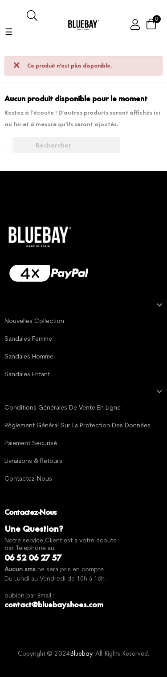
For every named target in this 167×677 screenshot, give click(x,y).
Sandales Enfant (27, 374)
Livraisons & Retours (33, 461)
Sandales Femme (28, 339)
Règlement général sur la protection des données (77, 425)
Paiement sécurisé (30, 443)
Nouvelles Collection (34, 321)
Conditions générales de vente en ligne (62, 408)
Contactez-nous (28, 479)
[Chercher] (71, 145)
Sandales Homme (28, 357)
